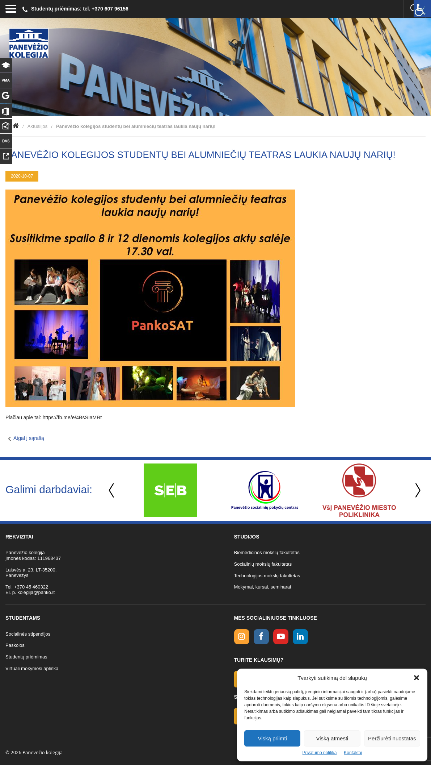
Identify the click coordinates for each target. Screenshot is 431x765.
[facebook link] (261, 636)
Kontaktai (353, 752)
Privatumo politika (320, 752)
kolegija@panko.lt (36, 592)
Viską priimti (272, 738)
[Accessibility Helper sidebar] (422, 8)
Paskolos (15, 645)
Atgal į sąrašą (28, 438)
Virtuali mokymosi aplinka (31, 668)
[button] (416, 677)
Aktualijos (38, 126)
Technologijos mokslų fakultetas (267, 575)
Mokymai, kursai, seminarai (262, 587)
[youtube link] (280, 636)
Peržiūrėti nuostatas (392, 738)
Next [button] (416, 490)
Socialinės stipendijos (27, 634)
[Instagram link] (241, 636)
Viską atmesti (332, 738)
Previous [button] (112, 490)
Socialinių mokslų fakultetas (263, 564)
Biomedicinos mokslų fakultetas (267, 552)
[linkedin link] (300, 636)
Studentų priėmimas (26, 657)
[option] (170, 490)
